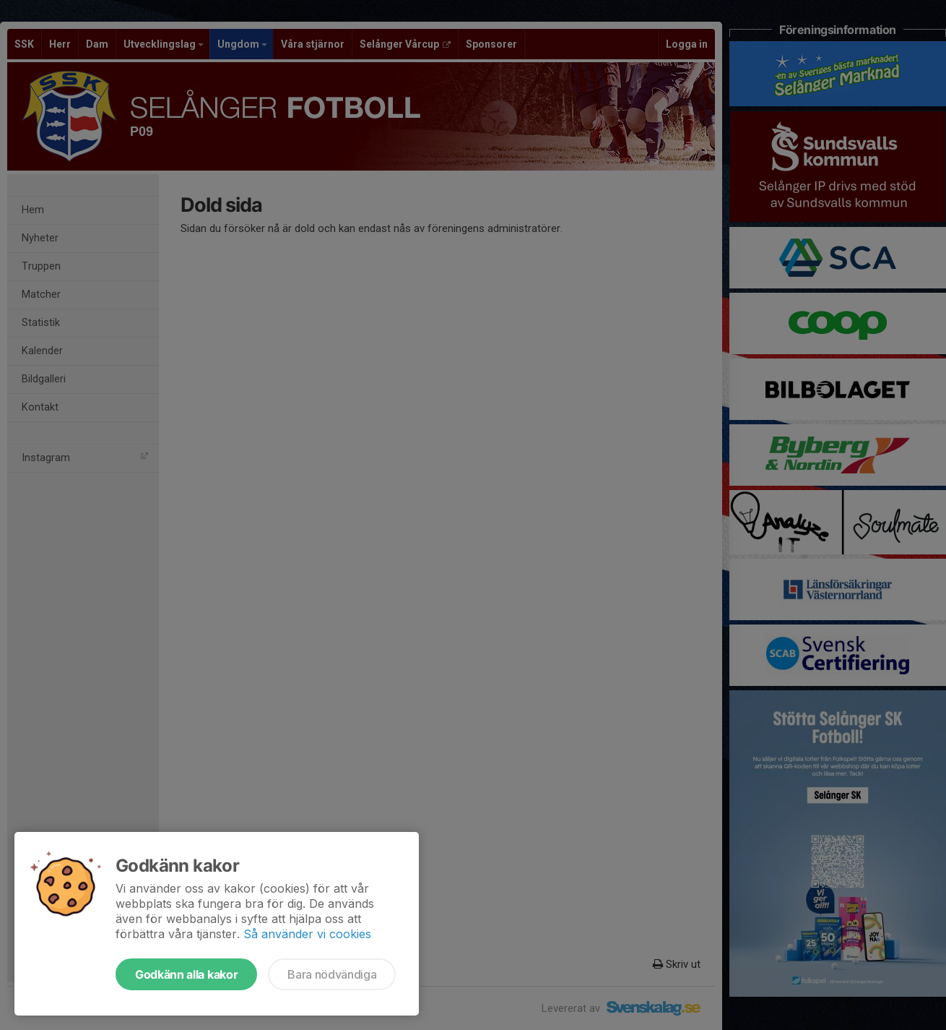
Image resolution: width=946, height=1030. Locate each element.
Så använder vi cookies (307, 934)
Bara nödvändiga (331, 974)
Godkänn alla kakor (186, 974)
